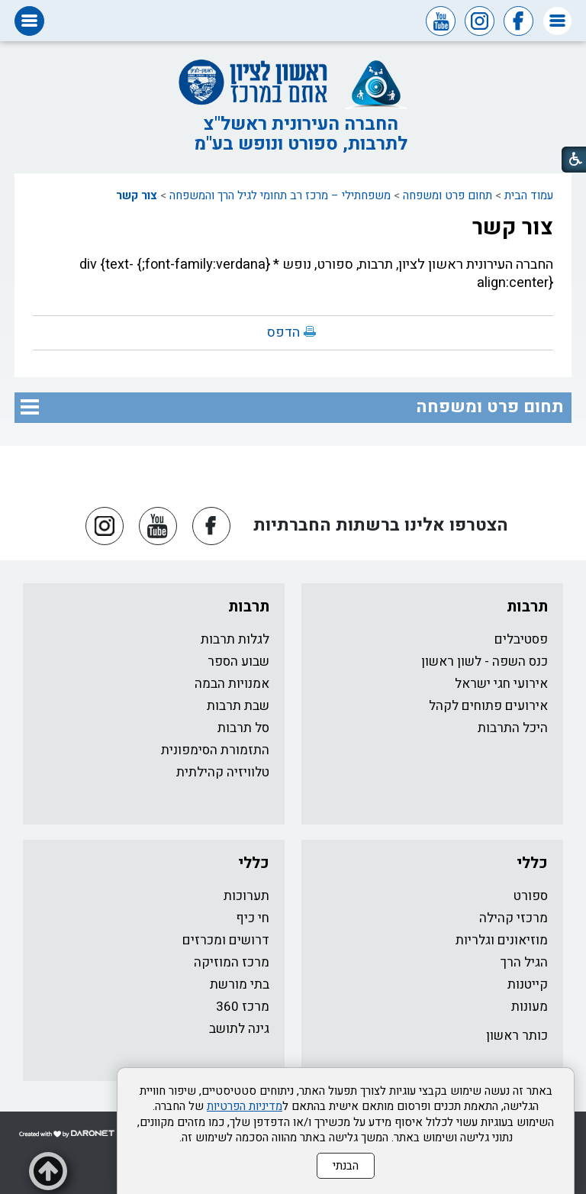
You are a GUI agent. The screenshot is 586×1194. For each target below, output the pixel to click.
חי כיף (252, 918)
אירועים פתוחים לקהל (488, 705)
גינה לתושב (239, 1028)
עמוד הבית (528, 195)
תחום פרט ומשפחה (447, 195)
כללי (532, 863)
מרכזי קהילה (513, 918)
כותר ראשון (517, 1035)
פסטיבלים (521, 639)
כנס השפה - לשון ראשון (484, 661)
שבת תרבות (238, 705)
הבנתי (346, 1165)
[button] (557, 21)
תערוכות (246, 895)
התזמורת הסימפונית (215, 750)
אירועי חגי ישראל (501, 683)
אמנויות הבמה (232, 683)
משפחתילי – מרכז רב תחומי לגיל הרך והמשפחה (280, 195)
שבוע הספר (238, 661)
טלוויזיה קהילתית (222, 772)
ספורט (531, 895)
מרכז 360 (242, 1006)
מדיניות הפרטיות (244, 1106)
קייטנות (527, 984)
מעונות (529, 1006)
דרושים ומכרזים (225, 940)
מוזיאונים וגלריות (502, 940)
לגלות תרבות (235, 639)
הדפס (283, 332)
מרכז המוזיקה (231, 962)
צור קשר (136, 195)
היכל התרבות (513, 727)
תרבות (527, 606)
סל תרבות (243, 727)
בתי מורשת (239, 984)
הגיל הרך (524, 962)
